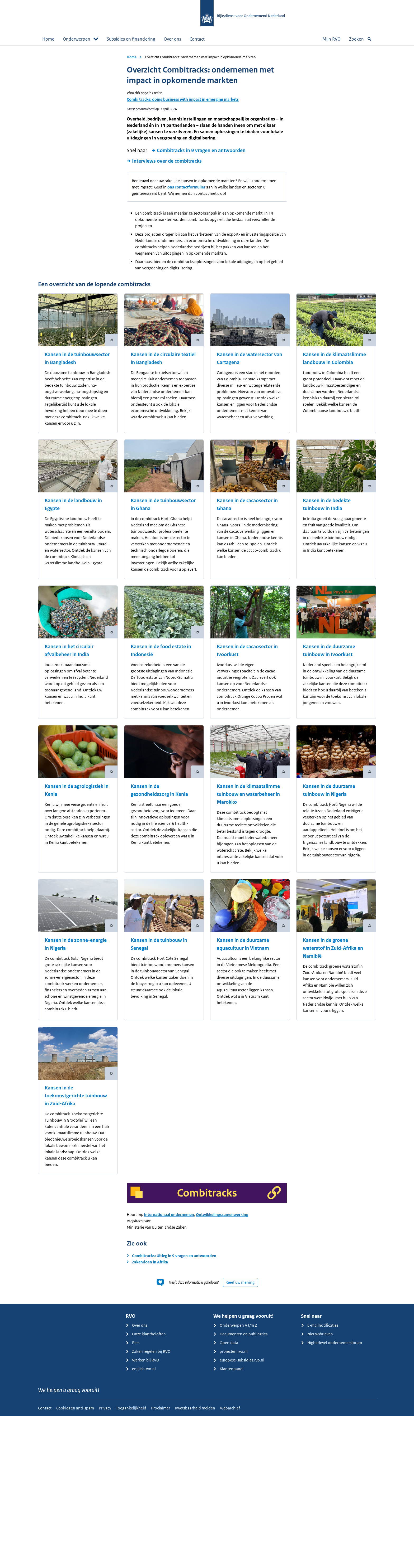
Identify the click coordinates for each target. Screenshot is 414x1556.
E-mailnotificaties (319, 1325)
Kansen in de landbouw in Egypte (73, 504)
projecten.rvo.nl (230, 1351)
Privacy (105, 1407)
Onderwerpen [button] (80, 39)
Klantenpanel (228, 1368)
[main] (207, 674)
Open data (225, 1342)
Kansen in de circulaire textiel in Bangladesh (163, 358)
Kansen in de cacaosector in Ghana (247, 504)
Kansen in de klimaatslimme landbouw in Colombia (334, 358)
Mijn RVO (331, 39)
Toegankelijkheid (131, 1407)
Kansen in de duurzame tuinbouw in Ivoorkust (329, 650)
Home (48, 39)
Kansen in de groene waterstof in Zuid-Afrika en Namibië (333, 948)
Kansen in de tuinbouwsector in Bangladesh (77, 358)
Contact (197, 39)
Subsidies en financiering (131, 39)
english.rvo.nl (141, 1368)
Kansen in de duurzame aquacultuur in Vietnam (243, 944)
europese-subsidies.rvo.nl (238, 1360)
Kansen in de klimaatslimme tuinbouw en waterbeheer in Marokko (248, 794)
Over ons (172, 39)
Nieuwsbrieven (317, 1333)
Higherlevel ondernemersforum (331, 1342)
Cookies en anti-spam (75, 1407)
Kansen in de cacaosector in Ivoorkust (247, 650)
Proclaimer (160, 1407)
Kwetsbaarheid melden (195, 1407)
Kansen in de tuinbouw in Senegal (159, 944)
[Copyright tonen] (111, 340)
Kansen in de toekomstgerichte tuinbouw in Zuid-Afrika (76, 1096)
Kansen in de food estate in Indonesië (161, 650)
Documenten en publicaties (240, 1333)
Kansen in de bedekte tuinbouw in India (327, 504)
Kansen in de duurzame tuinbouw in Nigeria (329, 790)
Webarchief (230, 1407)
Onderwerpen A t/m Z (235, 1325)
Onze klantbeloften (146, 1333)
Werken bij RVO (142, 1360)
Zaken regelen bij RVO (148, 1351)
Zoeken (360, 39)
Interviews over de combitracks (164, 161)
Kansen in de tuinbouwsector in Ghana (163, 504)
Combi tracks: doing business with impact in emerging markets (183, 99)
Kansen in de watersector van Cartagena (249, 358)
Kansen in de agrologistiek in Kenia (77, 790)
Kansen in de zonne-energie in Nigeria (76, 944)
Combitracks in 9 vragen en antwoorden (199, 150)
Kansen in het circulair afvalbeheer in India (69, 650)
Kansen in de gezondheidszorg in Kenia (159, 790)
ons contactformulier (186, 187)
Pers (132, 1342)
